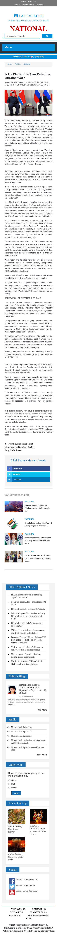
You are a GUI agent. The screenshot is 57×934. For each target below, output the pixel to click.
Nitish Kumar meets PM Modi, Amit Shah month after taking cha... (38, 558)
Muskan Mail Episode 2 (21, 736)
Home (9, 64)
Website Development (12, 931)
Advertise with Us (28, 4)
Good (13, 780)
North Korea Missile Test (21, 444)
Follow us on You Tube (26, 891)
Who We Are (18, 909)
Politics (18, 64)
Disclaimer (16, 912)
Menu (8, 47)
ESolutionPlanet (47, 931)
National (27, 64)
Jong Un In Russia (13, 450)
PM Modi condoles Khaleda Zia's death (28, 609)
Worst (14, 788)
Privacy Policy (38, 912)
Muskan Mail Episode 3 (21, 731)
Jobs (28, 918)
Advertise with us (37, 915)
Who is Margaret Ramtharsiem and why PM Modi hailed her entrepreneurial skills (28, 616)
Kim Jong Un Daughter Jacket (19, 447)
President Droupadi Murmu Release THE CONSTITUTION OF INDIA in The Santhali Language (28, 640)
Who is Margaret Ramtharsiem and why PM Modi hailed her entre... (38, 540)
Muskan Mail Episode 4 (21, 727)
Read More (41, 709)
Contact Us (39, 4)
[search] (22, 36)
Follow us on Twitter (25, 885)
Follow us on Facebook (26, 879)
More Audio (42, 755)
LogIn (30, 57)
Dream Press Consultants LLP (40, 928)
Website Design (30, 931)
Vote (16, 793)
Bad (13, 784)
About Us (17, 4)
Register (39, 57)
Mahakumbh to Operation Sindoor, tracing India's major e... (37, 508)
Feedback (14, 915)
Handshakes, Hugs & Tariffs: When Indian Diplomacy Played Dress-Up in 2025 (33, 689)
